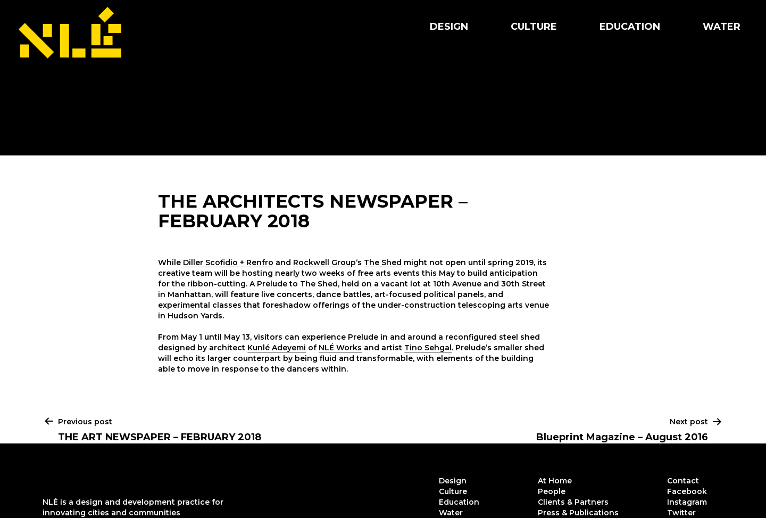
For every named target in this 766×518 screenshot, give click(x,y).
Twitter (681, 512)
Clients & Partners (573, 502)
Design (449, 26)
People (551, 491)
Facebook (687, 491)
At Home (555, 481)
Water (721, 26)
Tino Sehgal (428, 347)
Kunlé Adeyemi (276, 347)
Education (630, 26)
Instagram (687, 502)
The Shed (383, 262)
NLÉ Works (340, 347)
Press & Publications (578, 512)
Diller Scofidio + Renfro (228, 262)
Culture (534, 26)
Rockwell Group (324, 262)
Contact (683, 481)
